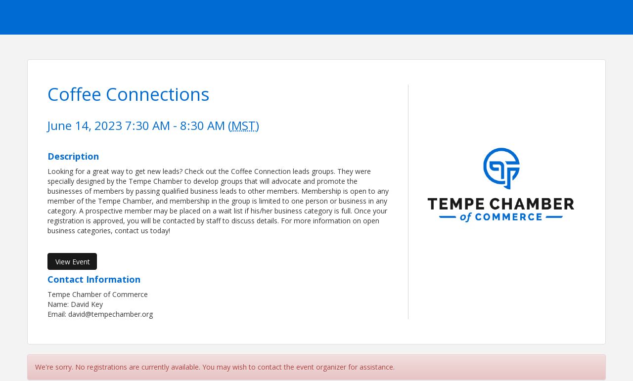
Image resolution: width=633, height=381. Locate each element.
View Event (72, 261)
